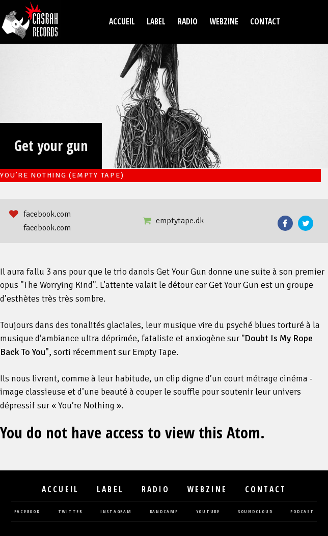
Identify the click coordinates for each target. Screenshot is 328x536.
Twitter (305, 223)
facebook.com (47, 214)
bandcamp (164, 512)
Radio (188, 21)
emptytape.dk (180, 221)
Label (156, 21)
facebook (27, 512)
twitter (70, 512)
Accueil (122, 21)
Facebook (285, 223)
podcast (302, 512)
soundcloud (255, 512)
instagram (116, 512)
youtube (208, 512)
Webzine (224, 21)
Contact (265, 21)
